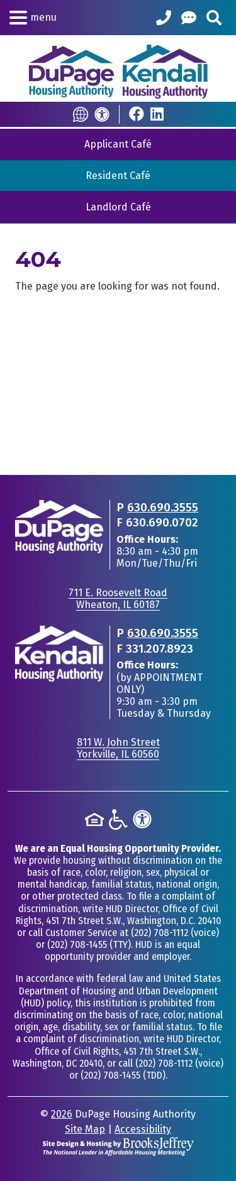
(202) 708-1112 (159, 933)
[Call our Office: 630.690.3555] (163, 17)
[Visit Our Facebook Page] (136, 114)
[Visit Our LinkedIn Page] (157, 114)
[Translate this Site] (80, 114)
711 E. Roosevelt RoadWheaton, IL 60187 (118, 599)
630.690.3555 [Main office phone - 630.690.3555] (162, 507)
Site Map (85, 1129)
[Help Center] (188, 17)
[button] (33, 18)
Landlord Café (118, 207)
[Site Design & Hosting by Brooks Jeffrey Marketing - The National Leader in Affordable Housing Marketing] (118, 1145)
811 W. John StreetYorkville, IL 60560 (118, 748)
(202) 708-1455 (77, 944)
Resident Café (118, 176)
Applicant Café (118, 144)
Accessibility (143, 1129)
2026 (61, 1114)
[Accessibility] (102, 114)
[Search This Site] (214, 17)
